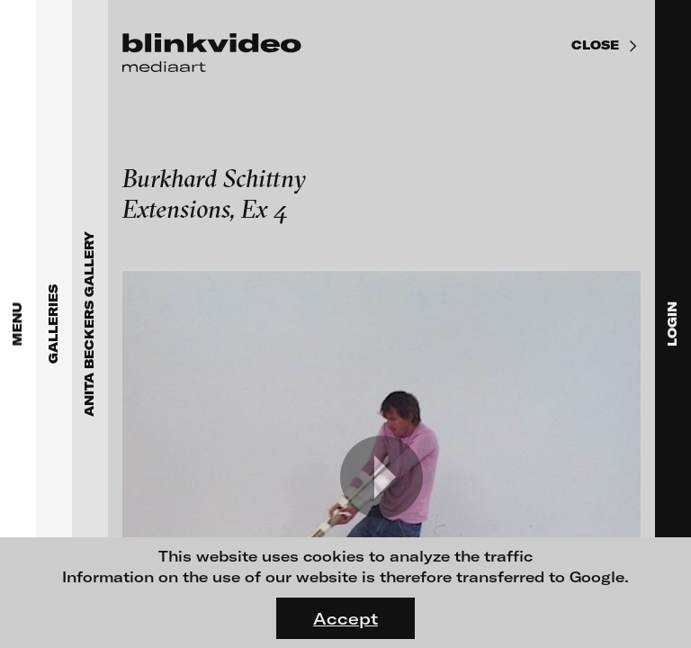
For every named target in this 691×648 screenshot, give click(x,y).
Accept (345, 618)
